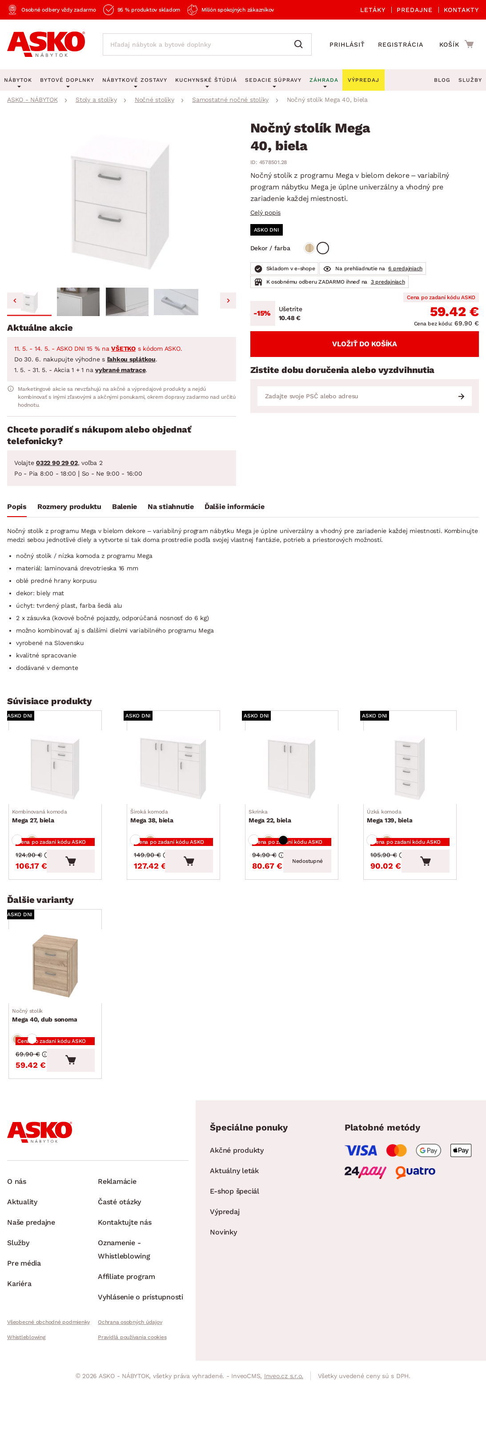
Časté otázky (119, 1246)
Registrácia (400, 44)
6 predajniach (405, 268)
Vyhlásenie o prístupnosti (140, 1341)
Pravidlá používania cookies (132, 1382)
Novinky (223, 1276)
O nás (16, 1226)
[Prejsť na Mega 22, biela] (302, 772)
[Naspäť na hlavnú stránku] (46, 44)
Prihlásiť (347, 44)
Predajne (415, 10)
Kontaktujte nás (124, 1267)
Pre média (24, 1307)
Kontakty (461, 10)
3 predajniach (388, 282)
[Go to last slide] (15, 301)
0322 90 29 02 (57, 462)
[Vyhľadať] (300, 44)
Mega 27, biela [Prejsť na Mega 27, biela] (43, 827)
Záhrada (323, 80)
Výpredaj (224, 1256)
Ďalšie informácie (235, 506)
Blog (442, 80)
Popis (17, 506)
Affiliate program (126, 1321)
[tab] (17, 508)
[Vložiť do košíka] (93, 883)
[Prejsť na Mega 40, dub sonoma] (66, 994)
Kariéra (19, 1328)
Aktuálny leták (234, 1215)
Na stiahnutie (171, 506)
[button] (29, 302)
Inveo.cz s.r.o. (283, 1420)
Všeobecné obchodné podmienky (48, 1366)
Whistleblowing (26, 1382)
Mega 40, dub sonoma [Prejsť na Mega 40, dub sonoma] (48, 1048)
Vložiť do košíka (364, 344)
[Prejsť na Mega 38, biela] (184, 772)
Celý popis (265, 212)
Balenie (124, 506)
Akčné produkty (237, 1194)
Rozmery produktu (69, 506)
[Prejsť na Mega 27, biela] (66, 772)
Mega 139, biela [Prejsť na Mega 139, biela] (393, 827)
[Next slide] (228, 301)
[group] (121, 202)
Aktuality (22, 1246)
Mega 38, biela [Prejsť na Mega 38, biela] (155, 827)
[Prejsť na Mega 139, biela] (421, 772)
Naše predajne (31, 1267)
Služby (470, 80)
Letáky (373, 10)
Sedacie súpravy (273, 80)
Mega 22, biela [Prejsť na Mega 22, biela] (273, 827)
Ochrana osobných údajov (130, 1366)
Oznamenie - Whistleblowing (124, 1294)
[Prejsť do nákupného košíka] (456, 44)
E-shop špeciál (234, 1235)
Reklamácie (117, 1226)
